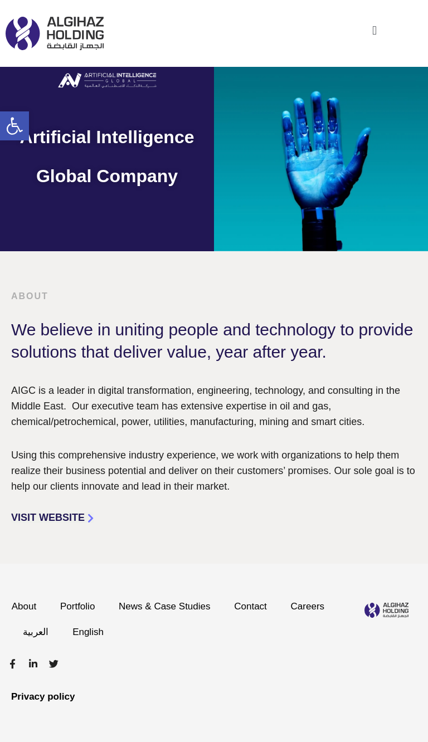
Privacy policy (43, 696)
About (24, 606)
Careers (41, 632)
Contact (257, 606)
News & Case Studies (169, 606)
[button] (14, 125)
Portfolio (79, 606)
